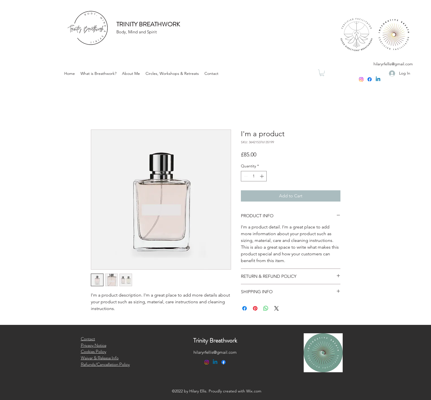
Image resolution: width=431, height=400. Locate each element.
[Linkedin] (378, 79)
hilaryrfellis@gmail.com (393, 63)
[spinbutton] (254, 176)
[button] (172, 73)
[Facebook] (369, 79)
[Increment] (262, 176)
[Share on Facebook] (244, 308)
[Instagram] (361, 79)
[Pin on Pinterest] (255, 308)
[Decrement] (245, 176)
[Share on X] (276, 308)
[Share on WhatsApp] (265, 308)
